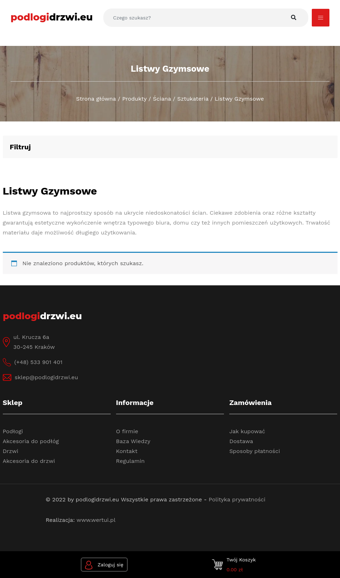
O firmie (127, 431)
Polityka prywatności (237, 499)
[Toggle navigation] (320, 17)
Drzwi (10, 451)
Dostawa (241, 441)
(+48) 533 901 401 (38, 362)
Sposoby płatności (254, 451)
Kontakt (127, 451)
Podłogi (13, 431)
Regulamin (130, 461)
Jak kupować (247, 431)
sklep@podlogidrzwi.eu (46, 377)
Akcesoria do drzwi (29, 461)
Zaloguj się (104, 565)
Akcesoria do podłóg (31, 441)
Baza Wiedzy (133, 441)
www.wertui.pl (96, 520)
